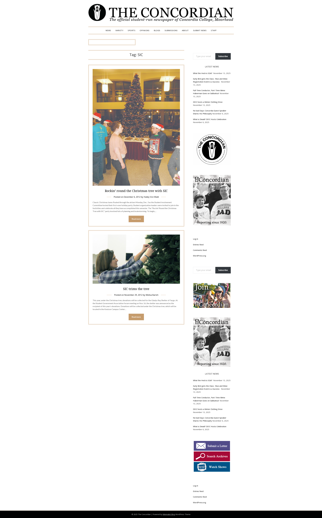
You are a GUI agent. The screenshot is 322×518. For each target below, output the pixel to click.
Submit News (200, 30)
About (185, 30)
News (108, 30)
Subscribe (223, 56)
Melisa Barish (152, 295)
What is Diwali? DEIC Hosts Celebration (209, 119)
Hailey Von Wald (152, 196)
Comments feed (200, 250)
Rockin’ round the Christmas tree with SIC (136, 190)
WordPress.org (199, 255)
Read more (136, 219)
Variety (119, 30)
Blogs (157, 30)
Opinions (144, 30)
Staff (214, 30)
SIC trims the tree (136, 288)
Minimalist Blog (169, 514)
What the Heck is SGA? (203, 73)
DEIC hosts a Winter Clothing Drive (207, 102)
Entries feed (198, 244)
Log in (195, 239)
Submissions (171, 30)
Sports (131, 30)
